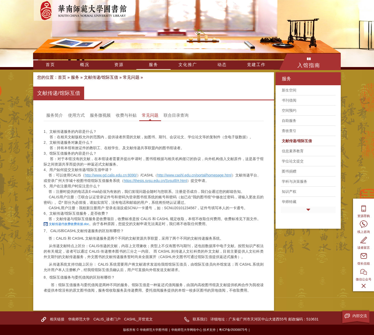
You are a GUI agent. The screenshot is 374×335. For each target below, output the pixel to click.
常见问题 (131, 77)
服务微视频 (100, 115)
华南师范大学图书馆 (84, 10)
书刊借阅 (289, 100)
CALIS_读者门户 (107, 319)
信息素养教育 (293, 151)
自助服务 (289, 121)
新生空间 (289, 90)
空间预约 (289, 110)
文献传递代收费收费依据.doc (69, 224)
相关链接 (57, 319)
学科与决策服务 (294, 181)
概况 (84, 64)
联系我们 (200, 319)
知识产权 (289, 191)
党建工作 (256, 64)
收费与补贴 (126, 115)
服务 (153, 64)
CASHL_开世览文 (138, 319)
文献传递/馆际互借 (101, 77)
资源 (119, 64)
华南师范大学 (79, 319)
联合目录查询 (176, 115)
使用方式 (76, 115)
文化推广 (187, 64)
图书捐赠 (289, 171)
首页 (50, 64)
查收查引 (289, 131)
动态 (222, 64)
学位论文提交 (293, 161)
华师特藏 (289, 202)
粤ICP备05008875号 (233, 330)
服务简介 (54, 115)
